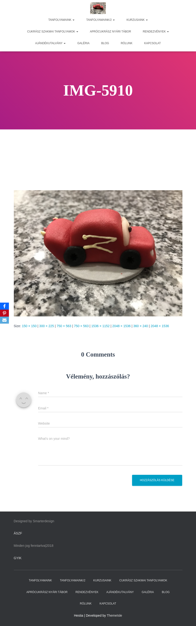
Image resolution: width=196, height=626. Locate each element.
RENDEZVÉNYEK (156, 31)
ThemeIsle (114, 615)
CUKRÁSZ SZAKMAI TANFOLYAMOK (52, 31)
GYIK (18, 558)
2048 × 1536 (121, 326)
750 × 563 (64, 326)
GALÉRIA (83, 43)
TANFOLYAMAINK (61, 19)
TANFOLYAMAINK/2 (100, 19)
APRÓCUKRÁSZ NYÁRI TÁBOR (110, 31)
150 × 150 (29, 326)
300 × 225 (46, 326)
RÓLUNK (127, 43)
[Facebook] (4, 306)
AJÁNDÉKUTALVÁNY (50, 43)
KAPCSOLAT (152, 43)
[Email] (4, 320)
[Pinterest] (4, 313)
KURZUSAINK (137, 19)
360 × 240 (140, 326)
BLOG (105, 43)
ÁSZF (18, 533)
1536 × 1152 (100, 326)
